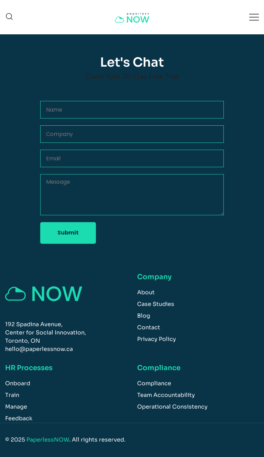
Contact (148, 327)
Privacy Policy (156, 339)
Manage (16, 406)
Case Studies (155, 304)
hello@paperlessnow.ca (39, 349)
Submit (68, 233)
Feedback (18, 418)
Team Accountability (166, 395)
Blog (143, 315)
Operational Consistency (172, 406)
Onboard (17, 383)
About (146, 292)
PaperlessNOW (47, 439)
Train (12, 395)
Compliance (154, 383)
